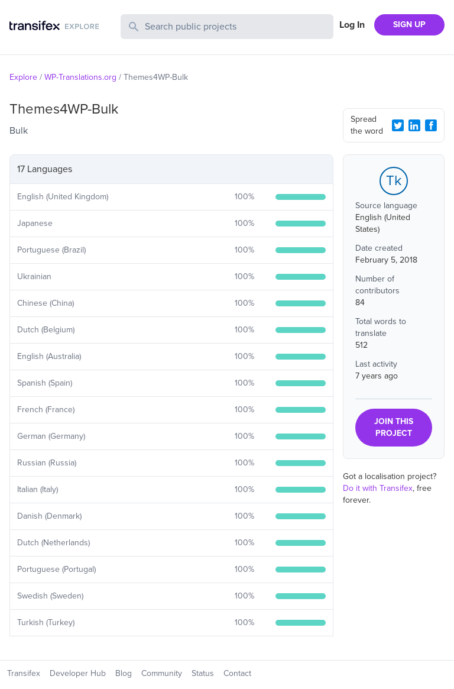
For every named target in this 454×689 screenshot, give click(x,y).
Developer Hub (78, 673)
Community (161, 673)
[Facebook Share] (431, 125)
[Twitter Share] (398, 125)
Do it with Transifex (378, 488)
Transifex (23, 673)
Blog (123, 673)
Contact (237, 673)
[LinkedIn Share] (414, 125)
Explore (23, 77)
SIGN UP (409, 25)
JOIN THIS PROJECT (393, 427)
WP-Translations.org (80, 77)
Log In (352, 25)
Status (203, 673)
